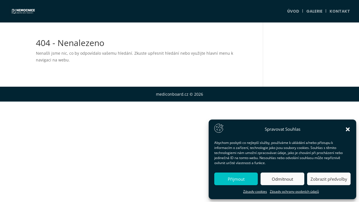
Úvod (293, 11)
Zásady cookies (255, 191)
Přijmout (236, 179)
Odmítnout (282, 179)
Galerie (314, 11)
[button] (348, 129)
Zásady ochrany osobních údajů (294, 191)
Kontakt (340, 11)
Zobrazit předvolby (328, 179)
